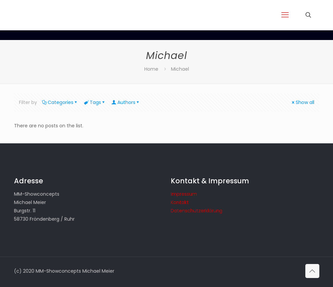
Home (151, 69)
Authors (126, 102)
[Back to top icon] (312, 271)
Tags (95, 102)
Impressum (184, 194)
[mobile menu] (285, 15)
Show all (302, 102)
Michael (180, 69)
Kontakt (180, 202)
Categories (60, 102)
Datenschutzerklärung (196, 210)
